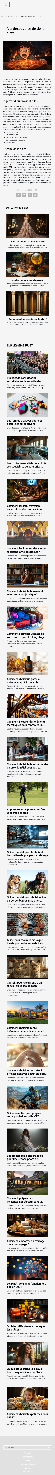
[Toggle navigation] (6, 4)
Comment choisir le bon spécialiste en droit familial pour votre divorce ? (27, 767)
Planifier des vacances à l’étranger (28, 280)
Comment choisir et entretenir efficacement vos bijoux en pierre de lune (26, 1074)
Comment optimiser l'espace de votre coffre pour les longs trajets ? (27, 637)
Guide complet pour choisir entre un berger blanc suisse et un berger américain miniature (26, 900)
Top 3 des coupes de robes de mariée (27, 241)
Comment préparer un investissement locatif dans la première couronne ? (24, 1201)
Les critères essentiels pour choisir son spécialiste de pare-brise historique (27, 466)
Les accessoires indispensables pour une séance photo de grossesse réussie (25, 1159)
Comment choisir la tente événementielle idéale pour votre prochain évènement (27, 1031)
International (27, 1457)
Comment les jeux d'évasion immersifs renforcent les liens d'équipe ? (24, 509)
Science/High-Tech (27, 1464)
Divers (12, 16)
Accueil (4, 16)
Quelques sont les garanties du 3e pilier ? (28, 319)
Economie (27, 1453)
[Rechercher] (27, 1447)
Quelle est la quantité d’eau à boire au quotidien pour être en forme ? (25, 1372)
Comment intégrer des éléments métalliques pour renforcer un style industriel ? (26, 725)
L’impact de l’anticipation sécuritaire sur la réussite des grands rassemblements (24, 381)
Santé (27, 1461)
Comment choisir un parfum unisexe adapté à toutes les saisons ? (23, 682)
